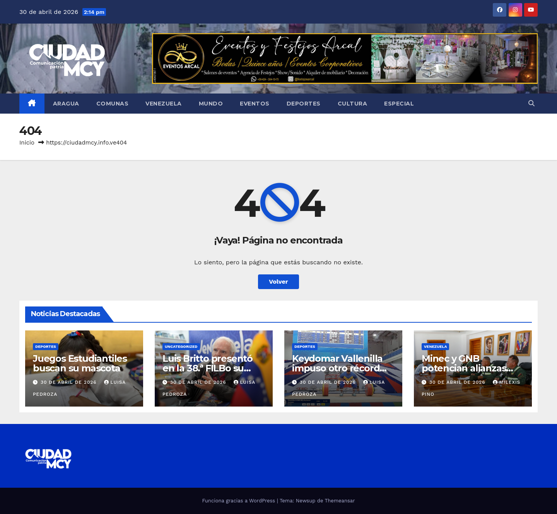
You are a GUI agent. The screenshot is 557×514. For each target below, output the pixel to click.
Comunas (112, 103)
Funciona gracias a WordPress (239, 501)
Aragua (66, 103)
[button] (531, 103)
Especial (399, 103)
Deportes (304, 103)
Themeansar (340, 501)
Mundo (211, 103)
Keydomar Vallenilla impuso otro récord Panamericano (337, 368)
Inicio (26, 142)
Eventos (255, 103)
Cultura (352, 103)
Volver (278, 281)
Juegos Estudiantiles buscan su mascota (80, 363)
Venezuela (163, 103)
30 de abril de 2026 (70, 382)
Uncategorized (181, 346)
